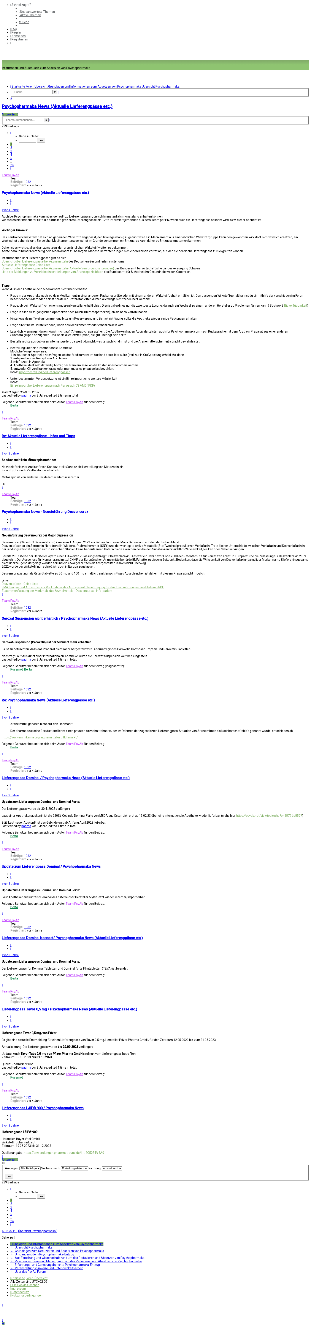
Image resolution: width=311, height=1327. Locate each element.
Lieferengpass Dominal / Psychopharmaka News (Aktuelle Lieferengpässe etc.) (66, 778)
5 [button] (11, 158)
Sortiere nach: (64, 1168)
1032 (27, 182)
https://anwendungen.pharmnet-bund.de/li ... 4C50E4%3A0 (64, 1152)
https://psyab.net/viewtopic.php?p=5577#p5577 (269, 815)
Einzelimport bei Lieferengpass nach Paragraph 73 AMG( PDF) (52, 385)
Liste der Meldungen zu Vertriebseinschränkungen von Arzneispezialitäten (52, 272)
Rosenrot (16, 669)
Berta (14, 405)
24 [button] (12, 165)
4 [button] (11, 154)
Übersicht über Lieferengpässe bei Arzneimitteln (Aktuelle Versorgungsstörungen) (58, 268)
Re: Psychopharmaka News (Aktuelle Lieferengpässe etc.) (48, 700)
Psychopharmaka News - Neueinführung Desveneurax (45, 512)
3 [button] (11, 151)
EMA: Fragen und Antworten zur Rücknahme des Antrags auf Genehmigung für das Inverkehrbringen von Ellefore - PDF (83, 587)
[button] (10, 132)
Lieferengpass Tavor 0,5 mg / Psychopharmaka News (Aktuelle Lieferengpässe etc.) (69, 1009)
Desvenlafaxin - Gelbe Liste (20, 584)
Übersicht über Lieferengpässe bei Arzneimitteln (35, 261)
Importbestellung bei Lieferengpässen (44, 372)
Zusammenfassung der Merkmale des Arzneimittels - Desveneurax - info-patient (57, 590)
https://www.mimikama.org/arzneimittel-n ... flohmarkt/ (40, 737)
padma (26, 395)
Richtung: (105, 1168)
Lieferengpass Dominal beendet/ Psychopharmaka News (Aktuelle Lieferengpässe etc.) (72, 938)
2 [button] (11, 147)
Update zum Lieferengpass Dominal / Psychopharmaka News (51, 866)
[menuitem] (37, 11)
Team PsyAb (10, 175)
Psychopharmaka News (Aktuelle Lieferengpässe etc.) (57, 106)
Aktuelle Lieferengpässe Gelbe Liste (26, 265)
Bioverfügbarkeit (295, 305)
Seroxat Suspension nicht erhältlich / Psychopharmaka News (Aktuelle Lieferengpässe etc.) (75, 618)
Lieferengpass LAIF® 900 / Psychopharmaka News (43, 1108)
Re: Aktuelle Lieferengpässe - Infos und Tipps (38, 436)
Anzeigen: (23, 1168)
